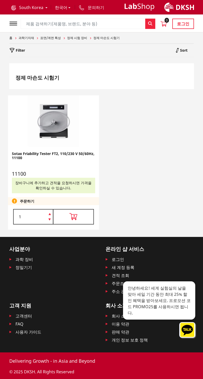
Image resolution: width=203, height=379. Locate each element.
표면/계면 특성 (50, 38)
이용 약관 (120, 324)
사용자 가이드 (28, 332)
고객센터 (23, 316)
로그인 (183, 24)
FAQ (19, 324)
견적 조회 (120, 275)
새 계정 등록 (123, 267)
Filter (20, 50)
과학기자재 (26, 38)
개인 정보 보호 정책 (130, 340)
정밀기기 (23, 267)
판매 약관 (120, 332)
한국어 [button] (61, 7)
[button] (29, 7)
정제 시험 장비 (77, 38)
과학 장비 (24, 259)
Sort (183, 50)
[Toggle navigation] (15, 23)
